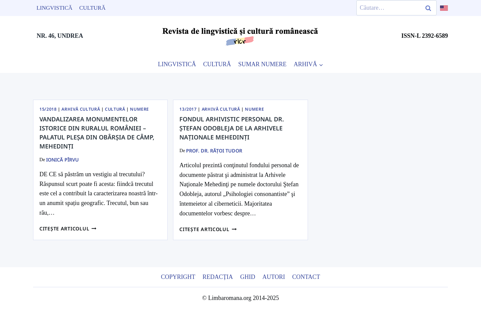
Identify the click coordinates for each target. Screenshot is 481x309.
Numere (139, 109)
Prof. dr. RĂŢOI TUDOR (214, 150)
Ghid (247, 277)
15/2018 (47, 109)
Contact (306, 277)
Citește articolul (68, 228)
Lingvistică (54, 8)
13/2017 (187, 109)
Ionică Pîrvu (62, 160)
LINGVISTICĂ (177, 64)
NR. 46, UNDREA (60, 35)
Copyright (178, 277)
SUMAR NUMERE (262, 64)
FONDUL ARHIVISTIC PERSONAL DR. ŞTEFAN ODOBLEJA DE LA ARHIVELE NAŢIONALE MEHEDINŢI (231, 128)
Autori (273, 277)
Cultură (92, 8)
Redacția (217, 277)
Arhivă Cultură (80, 109)
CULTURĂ (217, 64)
